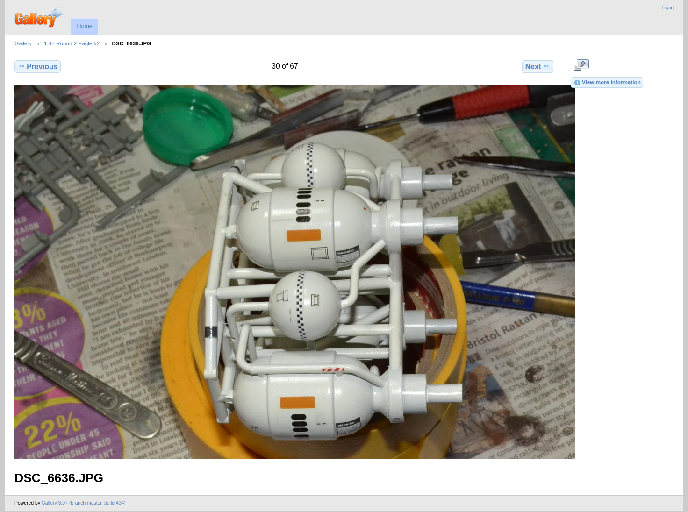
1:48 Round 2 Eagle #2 (72, 43)
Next (537, 66)
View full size (581, 65)
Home (84, 26)
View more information (607, 82)
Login (668, 7)
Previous (37, 66)
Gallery (23, 43)
